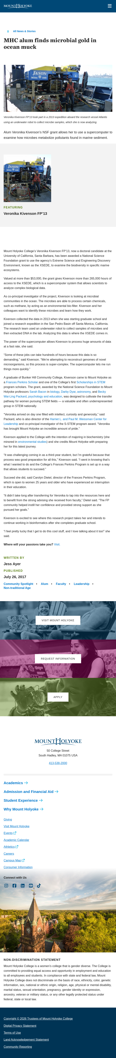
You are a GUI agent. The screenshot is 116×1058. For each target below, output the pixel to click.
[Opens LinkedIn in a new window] (22, 886)
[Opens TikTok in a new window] (39, 886)
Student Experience (21, 800)
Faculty (61, 583)
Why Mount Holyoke (21, 809)
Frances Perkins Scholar (22, 382)
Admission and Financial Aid (29, 792)
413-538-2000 (58, 763)
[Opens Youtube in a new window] (30, 886)
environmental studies (32, 441)
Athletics (9, 846)
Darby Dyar (68, 391)
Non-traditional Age (17, 587)
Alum (44, 583)
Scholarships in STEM (91, 382)
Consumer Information (18, 867)
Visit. (57, 544)
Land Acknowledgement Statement (26, 1039)
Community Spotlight (18, 583)
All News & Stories (24, 31)
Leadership (81, 583)
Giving (8, 819)
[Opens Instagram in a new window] (6, 886)
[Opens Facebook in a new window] (14, 886)
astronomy (84, 391)
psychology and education (45, 396)
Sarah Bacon (37, 391)
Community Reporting (18, 1046)
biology (54, 391)
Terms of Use (12, 1032)
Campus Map (12, 860)
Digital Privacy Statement (20, 1025)
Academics (13, 783)
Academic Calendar (16, 840)
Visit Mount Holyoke (16, 826)
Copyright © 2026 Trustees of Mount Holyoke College (38, 1018)
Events (8, 833)
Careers (9, 853)
